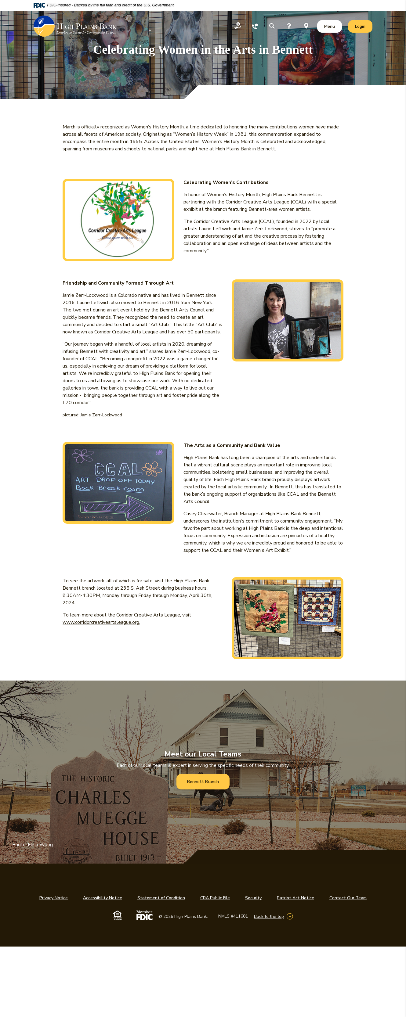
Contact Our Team (348, 898)
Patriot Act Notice (295, 898)
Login (363, 26)
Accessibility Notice (102, 898)
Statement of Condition (161, 898)
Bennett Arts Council (182, 310)
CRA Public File (215, 898)
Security (253, 898)
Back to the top (269, 916)
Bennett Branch (203, 782)
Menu (331, 26)
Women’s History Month (157, 127)
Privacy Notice (53, 898)
